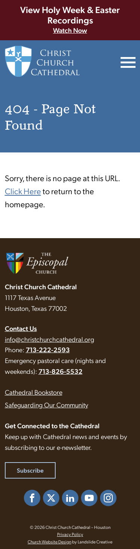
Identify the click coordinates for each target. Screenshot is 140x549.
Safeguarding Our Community (46, 404)
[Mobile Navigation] (127, 61)
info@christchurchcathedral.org (49, 339)
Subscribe (30, 470)
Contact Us (21, 328)
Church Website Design (49, 542)
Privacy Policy (70, 534)
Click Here (23, 190)
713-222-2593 (48, 349)
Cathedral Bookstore (33, 392)
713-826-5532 (60, 371)
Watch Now (70, 30)
